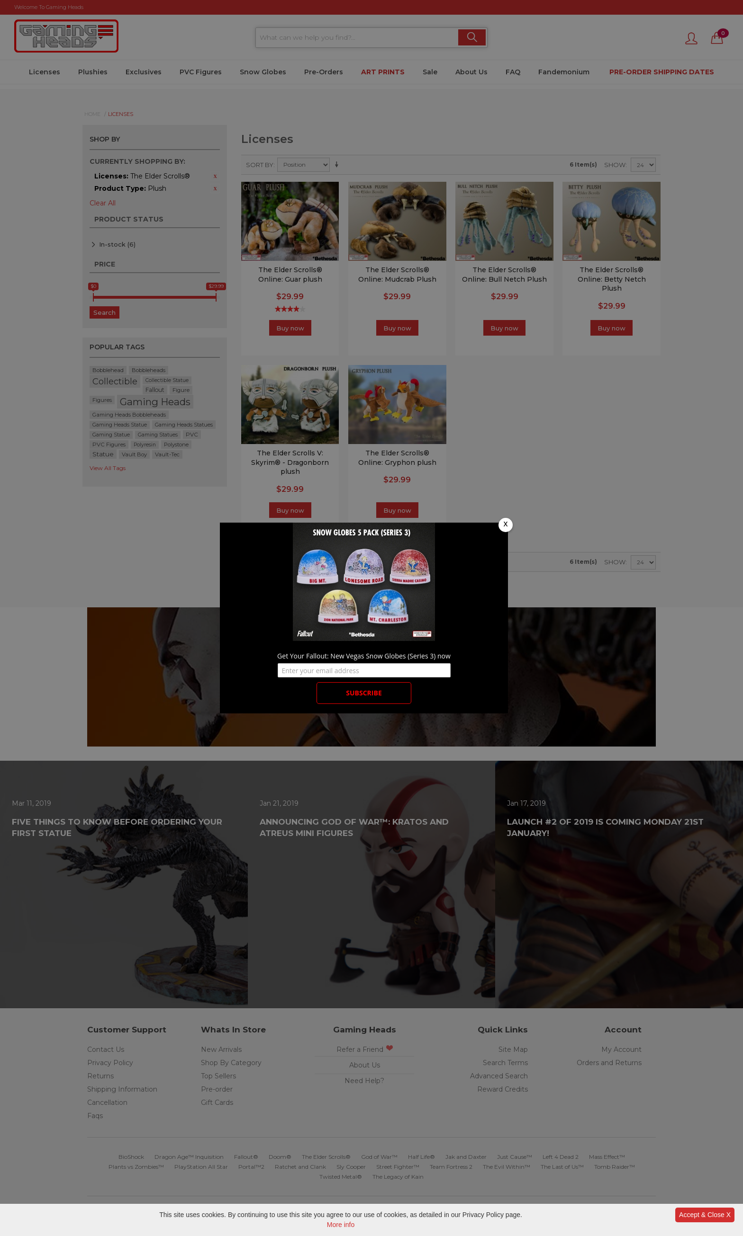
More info (340, 1224)
